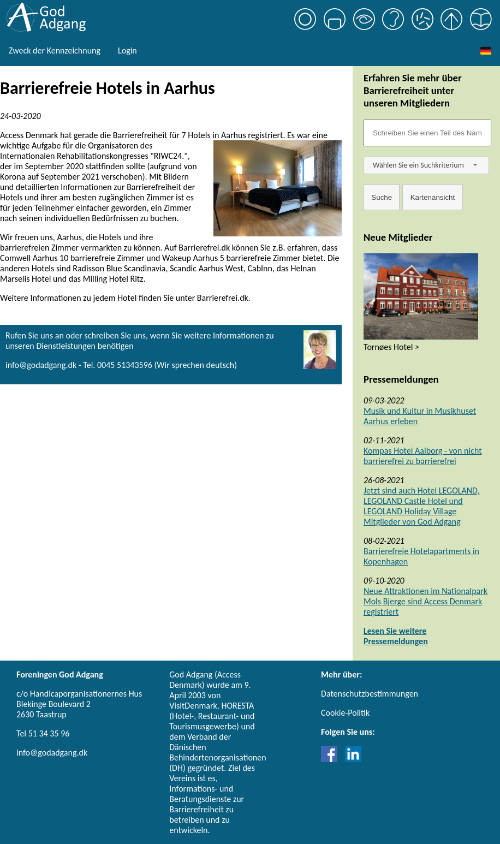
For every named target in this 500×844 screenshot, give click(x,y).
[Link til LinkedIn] (353, 759)
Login (127, 50)
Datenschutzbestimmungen (369, 693)
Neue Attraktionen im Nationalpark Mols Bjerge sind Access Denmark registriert (425, 601)
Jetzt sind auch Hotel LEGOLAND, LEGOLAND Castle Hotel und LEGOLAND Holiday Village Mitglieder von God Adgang (421, 506)
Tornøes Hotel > (391, 347)
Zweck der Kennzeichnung (54, 50)
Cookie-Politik (345, 713)
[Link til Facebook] (332, 759)
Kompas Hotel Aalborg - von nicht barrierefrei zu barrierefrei (423, 455)
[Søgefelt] (427, 133)
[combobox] (426, 165)
